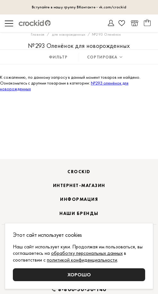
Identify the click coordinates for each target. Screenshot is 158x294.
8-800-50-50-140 (82, 289)
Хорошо (79, 274)
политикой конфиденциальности (82, 259)
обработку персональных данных (87, 253)
